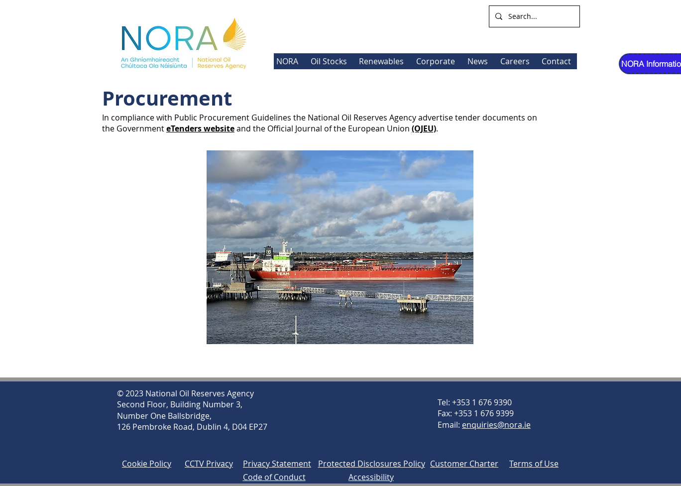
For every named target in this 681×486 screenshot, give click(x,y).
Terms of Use (534, 463)
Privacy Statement (277, 463)
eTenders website (200, 128)
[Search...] (533, 16)
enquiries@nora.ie (496, 424)
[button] (383, 61)
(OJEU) (424, 128)
